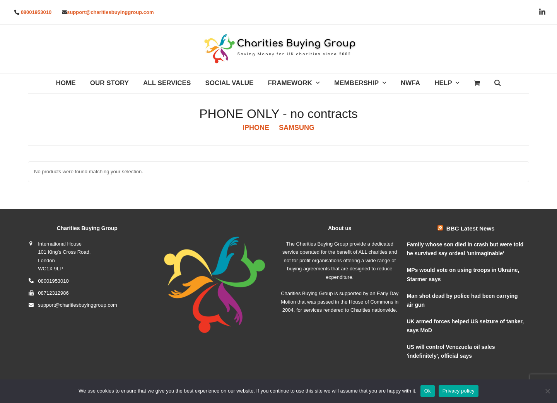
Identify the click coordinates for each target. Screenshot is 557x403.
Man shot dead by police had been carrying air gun (462, 300)
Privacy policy (459, 391)
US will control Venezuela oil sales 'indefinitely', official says (451, 351)
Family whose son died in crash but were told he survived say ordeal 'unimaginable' (465, 248)
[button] (477, 83)
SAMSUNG (296, 127)
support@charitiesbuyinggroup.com (110, 12)
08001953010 (36, 12)
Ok (427, 391)
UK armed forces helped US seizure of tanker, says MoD (465, 325)
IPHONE (256, 127)
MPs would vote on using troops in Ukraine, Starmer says (463, 274)
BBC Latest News (470, 228)
